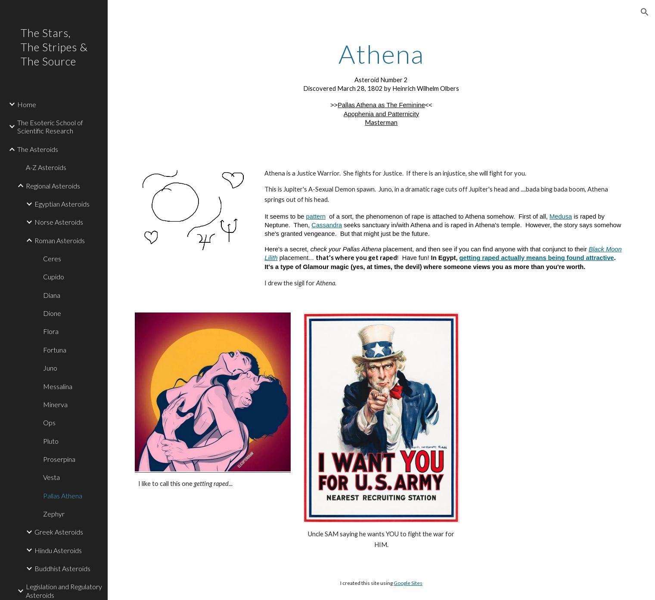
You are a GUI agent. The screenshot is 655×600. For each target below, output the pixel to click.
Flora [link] (51, 331)
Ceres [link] (52, 258)
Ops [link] (49, 422)
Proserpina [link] (59, 459)
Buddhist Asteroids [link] (62, 568)
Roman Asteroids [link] (59, 240)
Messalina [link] (57, 386)
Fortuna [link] (54, 350)
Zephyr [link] (54, 514)
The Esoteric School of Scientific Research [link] (50, 126)
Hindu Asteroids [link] (58, 550)
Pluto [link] (51, 441)
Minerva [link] (55, 404)
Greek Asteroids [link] (58, 532)
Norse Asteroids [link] (58, 222)
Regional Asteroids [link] (53, 186)
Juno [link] (50, 368)
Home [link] (26, 104)
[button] (644, 12)
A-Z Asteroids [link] (46, 167)
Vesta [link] (51, 477)
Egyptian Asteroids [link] (62, 204)
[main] (381, 83)
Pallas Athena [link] (62, 496)
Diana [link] (51, 295)
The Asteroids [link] (37, 149)
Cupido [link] (53, 276)
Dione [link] (52, 313)
